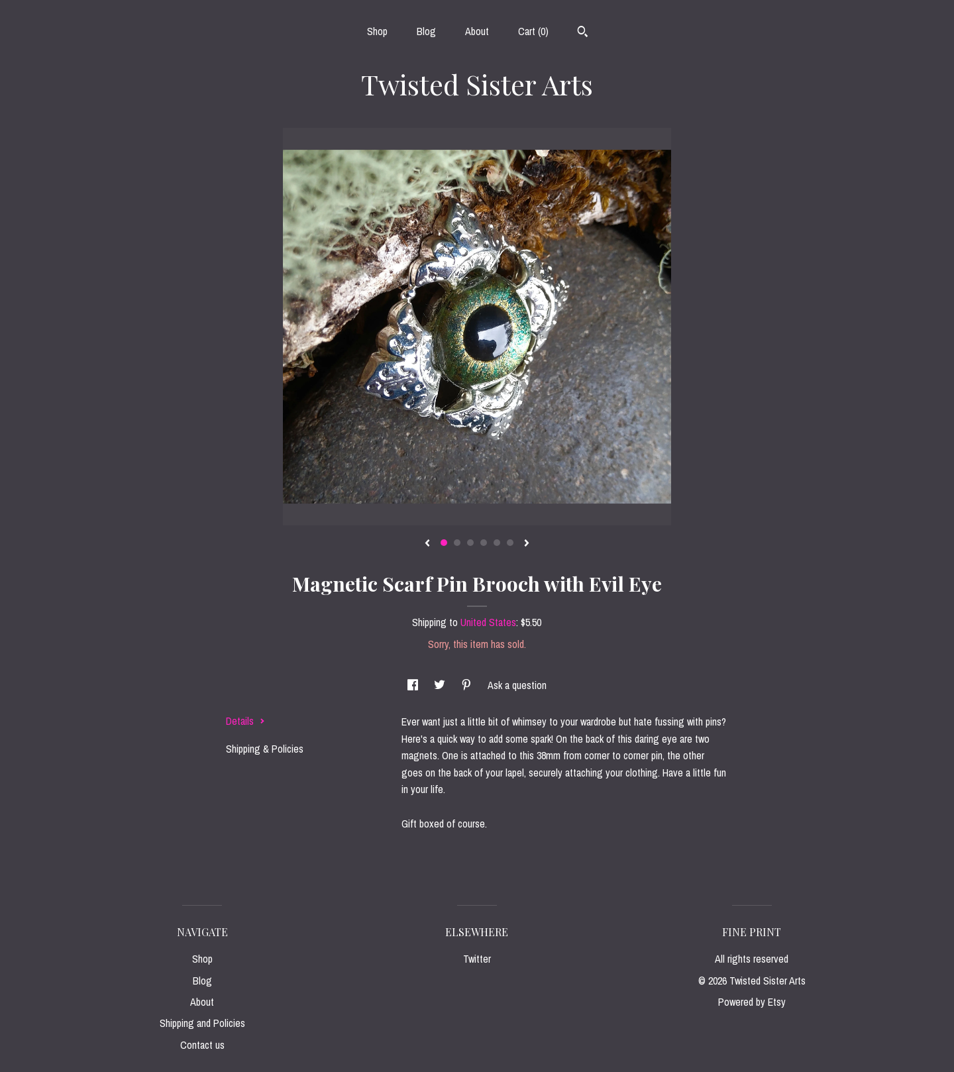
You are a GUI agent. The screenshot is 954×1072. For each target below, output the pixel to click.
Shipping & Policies (264, 748)
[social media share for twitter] (441, 685)
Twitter (477, 958)
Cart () (533, 31)
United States (488, 622)
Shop (377, 31)
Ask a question (517, 685)
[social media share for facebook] (414, 685)
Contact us (202, 1045)
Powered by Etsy (752, 1001)
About (477, 31)
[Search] (583, 33)
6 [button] (510, 542)
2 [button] (457, 542)
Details (245, 721)
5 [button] (497, 542)
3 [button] (470, 542)
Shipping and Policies (202, 1023)
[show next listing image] (526, 544)
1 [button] (444, 542)
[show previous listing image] (427, 544)
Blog (426, 31)
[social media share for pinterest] (467, 685)
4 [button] (483, 542)
